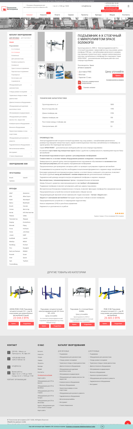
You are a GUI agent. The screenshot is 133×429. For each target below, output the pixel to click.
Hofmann (26, 228)
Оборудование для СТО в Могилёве (46, 401)
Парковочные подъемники (19, 71)
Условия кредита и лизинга (115, 79)
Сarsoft (25, 177)
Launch (25, 238)
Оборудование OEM (18, 163)
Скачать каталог (89, 87)
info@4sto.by (86, 6)
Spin (10, 260)
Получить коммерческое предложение (88, 82)
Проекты (84, 15)
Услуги (57, 15)
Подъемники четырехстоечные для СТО (26, 29)
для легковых (13, 37)
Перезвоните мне (111, 8)
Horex (11, 231)
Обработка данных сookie (16, 421)
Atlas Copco (26, 196)
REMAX (25, 251)
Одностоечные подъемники (20, 68)
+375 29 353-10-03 (111, 3)
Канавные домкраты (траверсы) (18, 63)
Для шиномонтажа (17, 58)
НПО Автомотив (28, 212)
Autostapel (26, 199)
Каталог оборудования (20, 35)
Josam (11, 235)
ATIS (10, 196)
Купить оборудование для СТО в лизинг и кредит (46, 406)
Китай (11, 212)
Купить (118, 75)
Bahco (11, 202)
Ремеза (11, 215)
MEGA (25, 241)
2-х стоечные (15, 48)
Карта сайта (41, 377)
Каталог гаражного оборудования (30, 27)
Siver (10, 257)
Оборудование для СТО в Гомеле (46, 391)
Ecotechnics (26, 222)
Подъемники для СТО (105, 27)
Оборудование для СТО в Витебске (46, 386)
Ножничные (15, 55)
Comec (11, 209)
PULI (10, 247)
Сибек (25, 215)
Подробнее (27, 323)
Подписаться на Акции (45, 374)
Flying (24, 225)
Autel (10, 199)
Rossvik (11, 254)
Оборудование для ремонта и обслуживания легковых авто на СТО (70, 27)
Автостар (26, 209)
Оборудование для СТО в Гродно (46, 396)
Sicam (25, 254)
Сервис (71, 15)
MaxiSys (11, 241)
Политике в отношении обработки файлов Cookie (80, 426)
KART (24, 235)
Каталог (29, 15)
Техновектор (13, 218)
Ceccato (25, 206)
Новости (43, 15)
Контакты (126, 15)
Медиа (112, 15)
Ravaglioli (26, 247)
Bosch (11, 177)
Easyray (11, 222)
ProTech (25, 244)
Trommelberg (13, 264)
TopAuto (25, 260)
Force (11, 228)
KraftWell (12, 238)
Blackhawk (26, 202)
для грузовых (24, 37)
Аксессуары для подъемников (16, 79)
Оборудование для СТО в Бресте (46, 381)
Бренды (98, 15)
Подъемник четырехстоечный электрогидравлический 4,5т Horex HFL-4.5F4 (51, 311)
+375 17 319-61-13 (111, 6)
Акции (11, 41)
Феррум (25, 218)
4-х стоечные (15, 52)
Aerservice (26, 193)
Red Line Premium (14, 251)
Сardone (11, 180)
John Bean (26, 231)
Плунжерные (15, 74)
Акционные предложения (111, 11)
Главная (11, 27)
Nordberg (12, 244)
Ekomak (11, 225)
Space (92, 65)
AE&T (11, 193)
